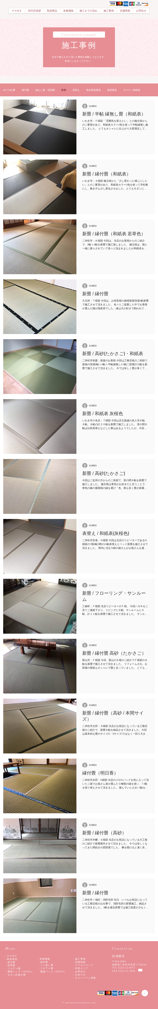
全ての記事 (9, 90)
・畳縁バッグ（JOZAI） (52, 971)
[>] (145, 993)
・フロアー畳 (45, 968)
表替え (76, 90)
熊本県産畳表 (93, 90)
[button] (52, 10)
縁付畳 (25, 90)
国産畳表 (112, 90)
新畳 (63, 90)
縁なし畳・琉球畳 (45, 90)
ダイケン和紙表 (131, 90)
